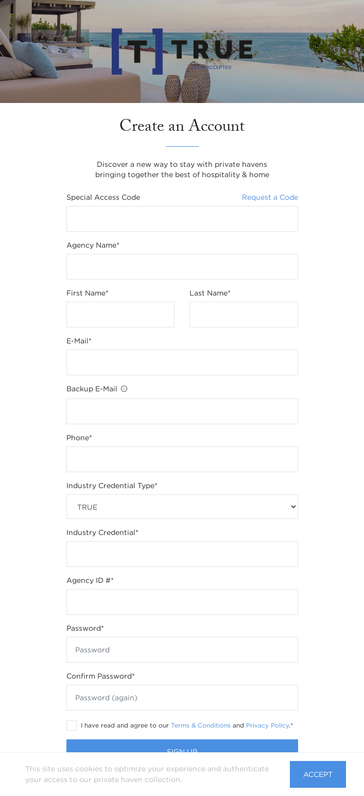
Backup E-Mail (97, 389)
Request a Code (270, 197)
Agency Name (92, 245)
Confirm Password (100, 676)
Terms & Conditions (201, 725)
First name (87, 293)
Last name (210, 293)
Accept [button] (318, 774)
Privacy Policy (267, 725)
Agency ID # (90, 580)
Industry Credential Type (112, 485)
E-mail (79, 340)
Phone (79, 437)
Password (85, 628)
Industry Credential (102, 532)
